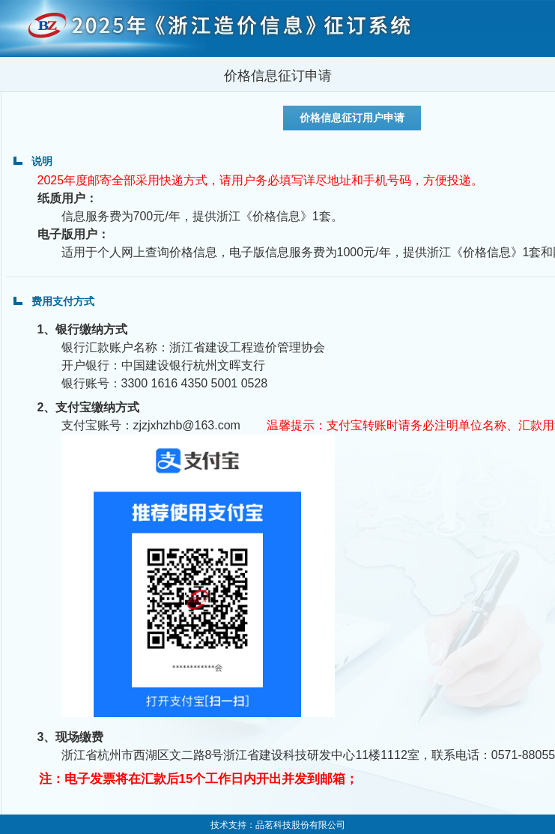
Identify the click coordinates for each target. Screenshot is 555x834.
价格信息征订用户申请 (352, 118)
